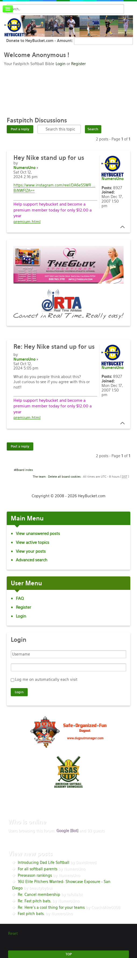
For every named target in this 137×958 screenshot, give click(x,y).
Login (61, 64)
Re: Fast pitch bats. (34, 901)
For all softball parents (37, 869)
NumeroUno (24, 167)
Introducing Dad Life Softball (43, 862)
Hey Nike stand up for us (54, 346)
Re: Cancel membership (39, 894)
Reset (13, 933)
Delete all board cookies (64, 476)
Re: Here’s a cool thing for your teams (51, 907)
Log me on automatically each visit (46, 679)
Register (78, 64)
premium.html (27, 221)
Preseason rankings (35, 875)
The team (39, 476)
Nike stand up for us (48, 157)
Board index (24, 470)
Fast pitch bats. (31, 913)
